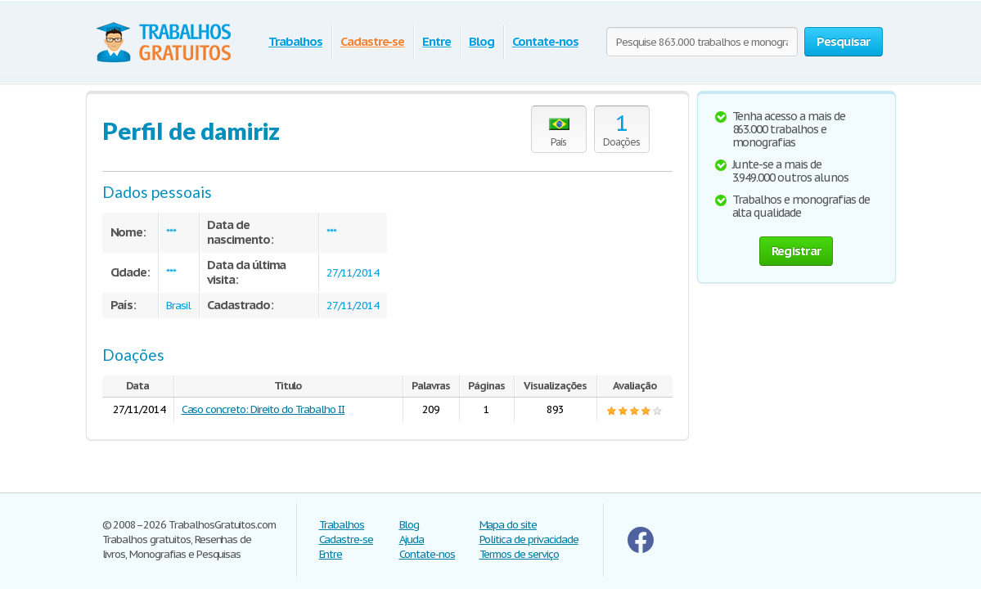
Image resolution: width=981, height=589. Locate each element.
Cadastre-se (372, 41)
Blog (481, 41)
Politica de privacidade (528, 539)
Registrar (796, 251)
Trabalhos (295, 41)
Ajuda (412, 539)
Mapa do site (508, 525)
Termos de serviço (519, 554)
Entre (436, 41)
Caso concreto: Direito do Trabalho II (263, 409)
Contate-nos (545, 41)
